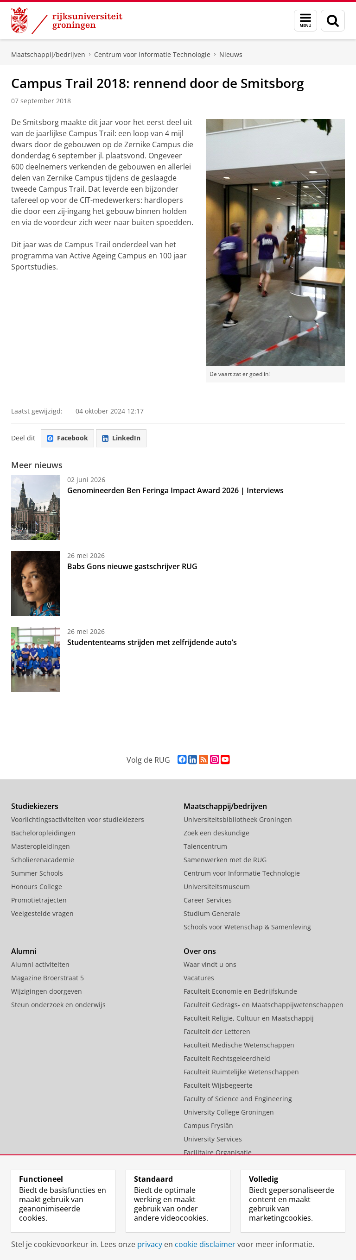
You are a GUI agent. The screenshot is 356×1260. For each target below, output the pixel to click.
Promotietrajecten (39, 900)
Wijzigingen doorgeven (46, 991)
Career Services (208, 900)
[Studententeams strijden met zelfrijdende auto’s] (35, 659)
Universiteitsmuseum (217, 886)
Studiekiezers (34, 806)
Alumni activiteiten (40, 964)
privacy (149, 1244)
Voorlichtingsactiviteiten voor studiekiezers (77, 819)
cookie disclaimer (205, 1244)
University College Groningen (229, 1112)
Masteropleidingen (40, 846)
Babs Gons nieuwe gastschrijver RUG (132, 566)
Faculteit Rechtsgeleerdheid (227, 1058)
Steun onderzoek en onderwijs (58, 1004)
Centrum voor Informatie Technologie (152, 54)
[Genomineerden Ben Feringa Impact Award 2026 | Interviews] (35, 507)
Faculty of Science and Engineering (238, 1098)
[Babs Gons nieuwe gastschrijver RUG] (35, 583)
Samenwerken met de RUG (225, 859)
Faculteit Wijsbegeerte (218, 1085)
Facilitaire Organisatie (218, 1152)
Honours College (36, 886)
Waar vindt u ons (210, 964)
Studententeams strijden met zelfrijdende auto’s (152, 642)
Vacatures (199, 977)
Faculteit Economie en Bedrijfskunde (240, 991)
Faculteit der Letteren (217, 1031)
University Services (213, 1139)
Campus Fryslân (208, 1125)
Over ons (200, 951)
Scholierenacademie (42, 859)
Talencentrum (205, 846)
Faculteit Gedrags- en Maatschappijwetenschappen (263, 1004)
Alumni (23, 951)
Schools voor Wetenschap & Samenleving (247, 926)
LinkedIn (121, 437)
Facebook (67, 437)
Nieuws (230, 54)
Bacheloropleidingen (43, 832)
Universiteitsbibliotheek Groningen (238, 819)
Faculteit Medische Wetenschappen (239, 1045)
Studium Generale (212, 913)
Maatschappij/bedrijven (48, 54)
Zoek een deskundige (216, 832)
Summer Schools (37, 873)
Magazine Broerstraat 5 (47, 977)
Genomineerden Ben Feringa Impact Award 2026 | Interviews (175, 490)
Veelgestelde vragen (42, 913)
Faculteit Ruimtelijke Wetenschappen (241, 1071)
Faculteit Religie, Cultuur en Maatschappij (249, 1018)
